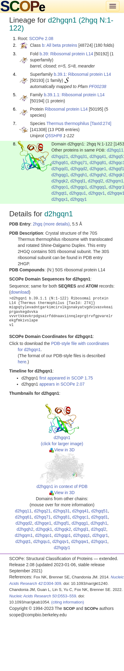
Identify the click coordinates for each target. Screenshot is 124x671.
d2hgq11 (115, 150)
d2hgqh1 (78, 174)
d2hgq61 (59, 162)
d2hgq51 (99, 510)
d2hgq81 (98, 162)
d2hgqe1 (98, 168)
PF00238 (97, 86)
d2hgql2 (95, 180)
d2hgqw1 (79, 541)
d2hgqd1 (59, 168)
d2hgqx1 (59, 199)
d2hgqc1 (80, 517)
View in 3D (62, 449)
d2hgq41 (98, 156)
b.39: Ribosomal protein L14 (66, 53)
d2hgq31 (78, 156)
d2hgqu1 (77, 193)
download (20, 292)
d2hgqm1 (114, 180)
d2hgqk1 (44, 529)
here (22, 361)
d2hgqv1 (96, 193)
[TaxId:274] (100, 123)
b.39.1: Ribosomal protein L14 (82, 74)
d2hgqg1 (59, 174)
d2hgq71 (78, 162)
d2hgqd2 (78, 168)
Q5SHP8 (53, 135)
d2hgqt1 (59, 193)
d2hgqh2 (98, 174)
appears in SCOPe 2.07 (62, 384)
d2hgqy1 (78, 199)
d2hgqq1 (98, 187)
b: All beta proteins (59, 45)
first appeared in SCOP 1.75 (66, 378)
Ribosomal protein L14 (66, 109)
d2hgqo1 (59, 187)
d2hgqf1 (61, 523)
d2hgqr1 (100, 535)
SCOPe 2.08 (41, 38)
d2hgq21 (59, 156)
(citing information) (67, 602)
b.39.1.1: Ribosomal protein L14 (74, 94)
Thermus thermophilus (68, 123)
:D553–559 (42, 596)
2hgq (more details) (51, 224)
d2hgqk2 (59, 180)
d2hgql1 (78, 180)
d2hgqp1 (78, 187)
